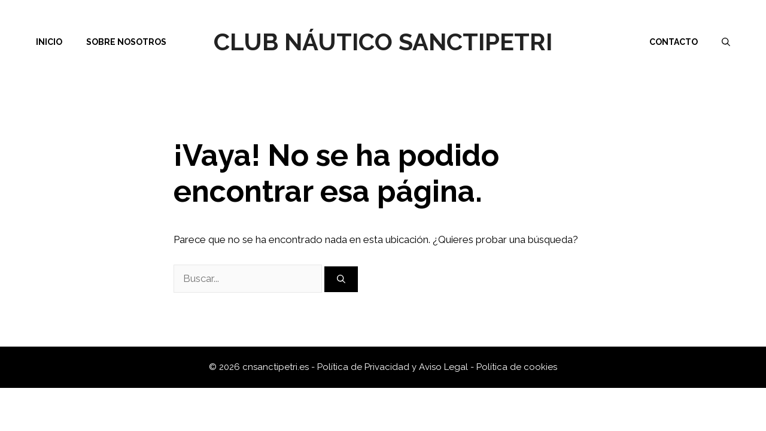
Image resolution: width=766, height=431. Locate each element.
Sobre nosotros (126, 42)
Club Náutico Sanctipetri (383, 42)
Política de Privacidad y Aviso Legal (393, 367)
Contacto (673, 42)
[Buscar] (341, 279)
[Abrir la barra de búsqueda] (726, 42)
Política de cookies (516, 367)
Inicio (49, 42)
